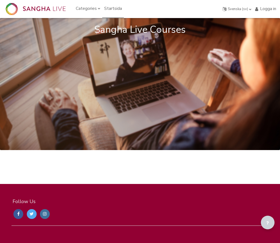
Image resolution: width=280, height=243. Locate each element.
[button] (237, 9)
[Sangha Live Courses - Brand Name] (35, 9)
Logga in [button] (265, 9)
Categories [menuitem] (86, 8)
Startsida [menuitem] (113, 8)
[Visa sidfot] (268, 222)
